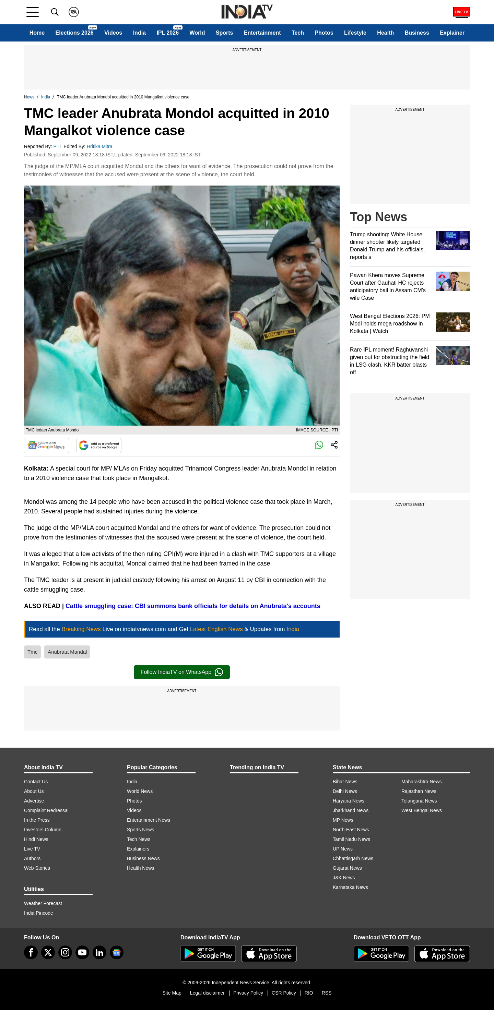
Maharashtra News (421, 781)
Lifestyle (355, 33)
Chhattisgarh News (353, 858)
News (29, 97)
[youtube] (82, 952)
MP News (343, 820)
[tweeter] (48, 952)
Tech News (138, 839)
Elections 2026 (75, 33)
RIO (309, 993)
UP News (343, 849)
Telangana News (419, 801)
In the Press (37, 820)
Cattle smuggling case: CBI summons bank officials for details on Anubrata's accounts (193, 606)
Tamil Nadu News (351, 839)
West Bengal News (421, 810)
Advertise (34, 801)
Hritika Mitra (100, 146)
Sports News (140, 829)
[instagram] (65, 952)
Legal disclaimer (207, 993)
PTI (58, 146)
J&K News (344, 877)
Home (37, 33)
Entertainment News (148, 820)
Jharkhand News (350, 810)
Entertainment (262, 33)
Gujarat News (347, 868)
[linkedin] (99, 952)
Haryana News (348, 801)
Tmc (32, 652)
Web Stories (37, 868)
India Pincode (38, 913)
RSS (327, 993)
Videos (113, 33)
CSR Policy (284, 993)
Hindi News (36, 839)
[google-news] (117, 952)
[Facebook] (31, 952)
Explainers (138, 849)
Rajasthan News (418, 791)
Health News (140, 868)
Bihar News (345, 781)
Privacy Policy (248, 993)
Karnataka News (350, 887)
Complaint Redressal (46, 810)
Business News (143, 858)
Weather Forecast (43, 903)
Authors (32, 858)
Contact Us (36, 781)
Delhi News (345, 791)
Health (385, 33)
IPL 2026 (167, 33)
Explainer (452, 33)
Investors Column (42, 829)
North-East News (351, 829)
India (139, 33)
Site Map (171, 993)
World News (140, 791)
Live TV (32, 849)
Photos (324, 33)
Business (417, 33)
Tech (298, 33)
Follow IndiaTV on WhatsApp (182, 672)
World (197, 33)
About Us (34, 791)
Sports (224, 33)
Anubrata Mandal (67, 652)
